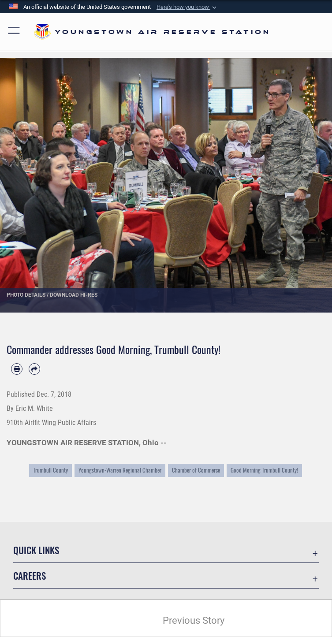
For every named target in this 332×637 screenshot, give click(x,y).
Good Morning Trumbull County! (264, 470)
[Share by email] (34, 369)
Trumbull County (50, 470)
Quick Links (36, 550)
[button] (187, 7)
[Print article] (16, 369)
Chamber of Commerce (196, 470)
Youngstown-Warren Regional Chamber (119, 470)
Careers (29, 575)
